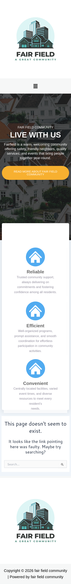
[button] (35, 86)
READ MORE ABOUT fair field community (35, 173)
